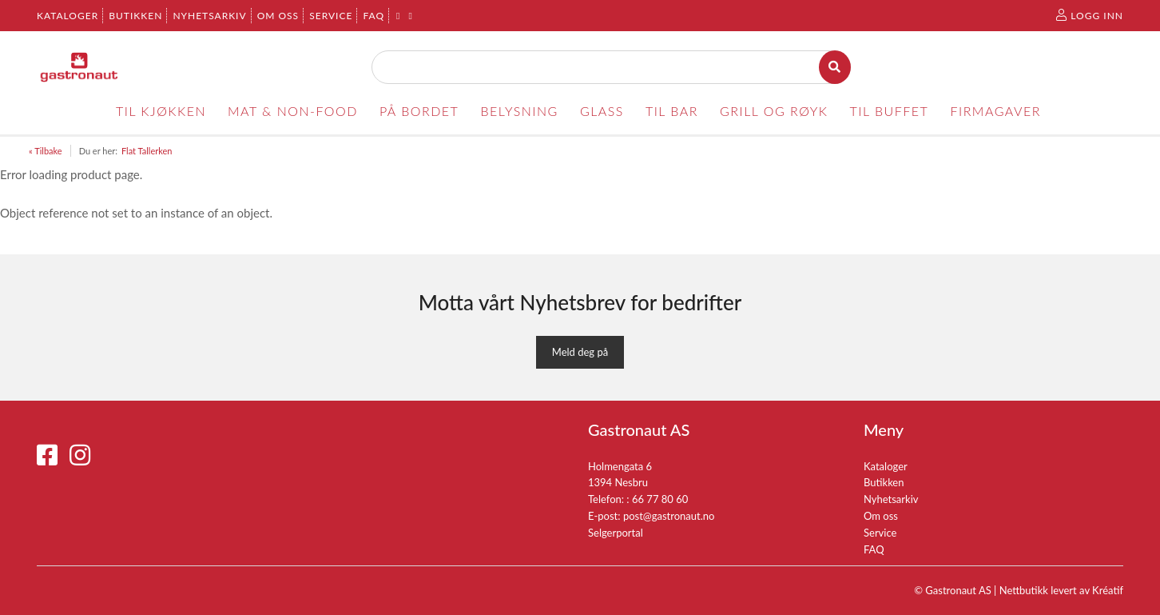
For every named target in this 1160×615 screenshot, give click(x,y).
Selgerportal (615, 532)
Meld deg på (580, 351)
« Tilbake (45, 151)
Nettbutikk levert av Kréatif (1061, 590)
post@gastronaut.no (669, 515)
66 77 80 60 (660, 499)
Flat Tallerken (146, 151)
